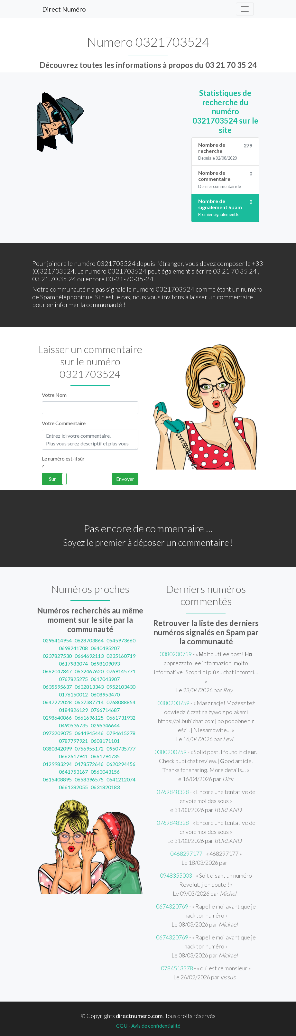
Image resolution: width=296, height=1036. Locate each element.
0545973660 (120, 640)
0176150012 (73, 694)
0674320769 (172, 906)
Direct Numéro (64, 9)
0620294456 (120, 764)
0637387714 (89, 702)
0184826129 (73, 710)
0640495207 (105, 648)
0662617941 (73, 756)
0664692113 (89, 656)
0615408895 (57, 779)
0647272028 (57, 702)
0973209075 (57, 733)
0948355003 (176, 875)
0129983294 (57, 764)
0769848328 (173, 791)
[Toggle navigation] (245, 9)
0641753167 (73, 772)
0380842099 (57, 748)
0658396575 (89, 779)
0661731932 (120, 717)
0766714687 (105, 710)
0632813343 (89, 687)
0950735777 (120, 748)
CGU (121, 1025)
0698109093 (105, 663)
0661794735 (105, 756)
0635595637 (57, 687)
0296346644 (105, 725)
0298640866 (57, 717)
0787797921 (73, 741)
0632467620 (89, 671)
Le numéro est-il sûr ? (63, 462)
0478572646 (89, 764)
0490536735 (73, 725)
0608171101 (105, 741)
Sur (52, 479)
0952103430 (120, 687)
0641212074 (120, 779)
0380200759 (176, 654)
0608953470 (105, 694)
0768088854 (120, 702)
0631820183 (105, 787)
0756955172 (89, 748)
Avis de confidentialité (155, 1025)
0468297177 (186, 853)
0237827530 (57, 656)
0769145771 (120, 671)
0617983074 (73, 663)
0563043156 (105, 772)
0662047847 (57, 671)
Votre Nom (54, 395)
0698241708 (73, 648)
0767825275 (73, 679)
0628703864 (89, 640)
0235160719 (120, 656)
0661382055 (73, 787)
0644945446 (89, 733)
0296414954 (57, 640)
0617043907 (105, 679)
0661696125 (89, 717)
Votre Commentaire (64, 423)
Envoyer (125, 479)
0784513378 (177, 968)
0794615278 (120, 733)
